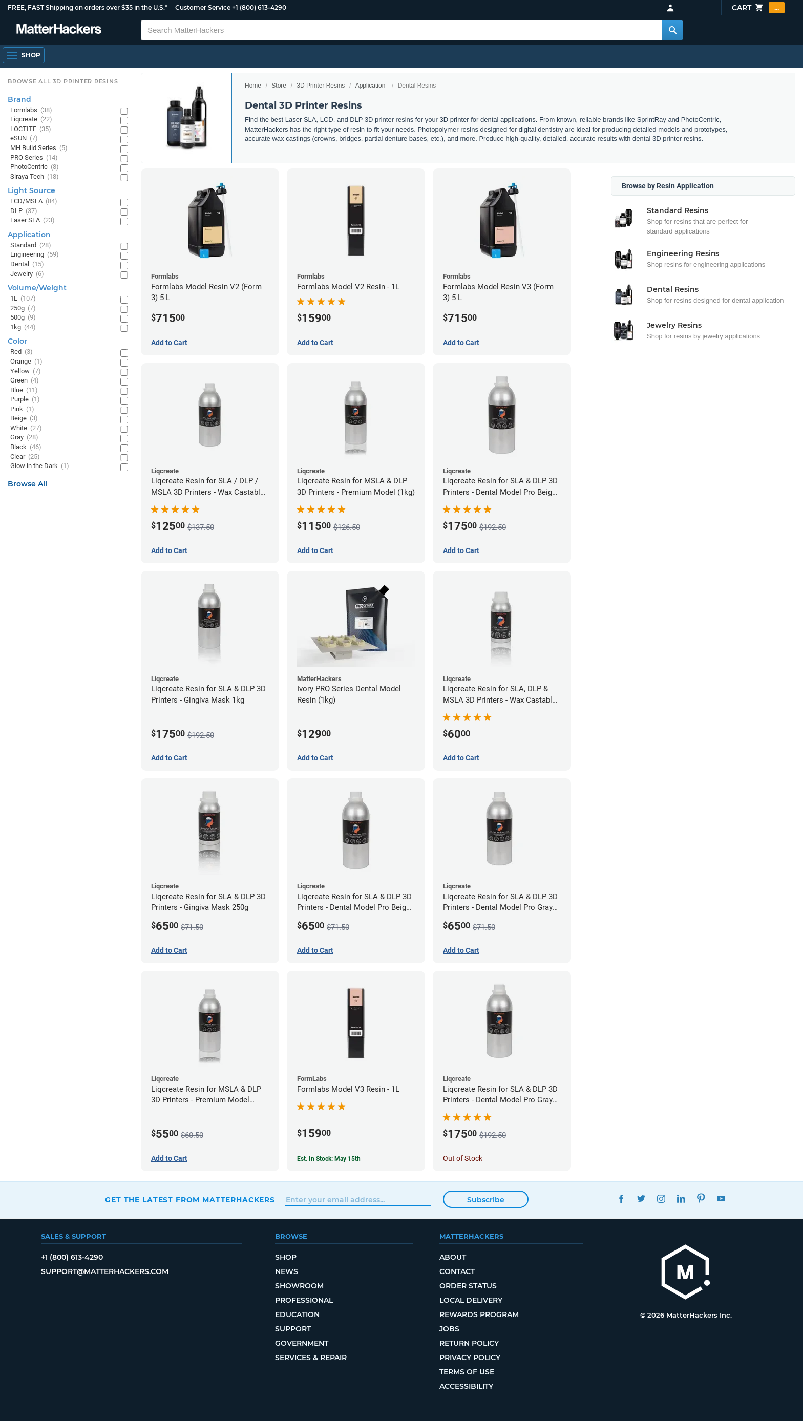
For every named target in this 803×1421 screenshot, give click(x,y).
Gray (24, 437)
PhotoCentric (34, 167)
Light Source (31, 190)
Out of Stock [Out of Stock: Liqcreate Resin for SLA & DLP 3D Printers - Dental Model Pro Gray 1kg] (462, 1158)
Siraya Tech (34, 177)
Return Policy (469, 1343)
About (452, 1257)
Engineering (34, 255)
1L (23, 299)
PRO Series (34, 158)
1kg (23, 327)
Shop (286, 1257)
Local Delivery (470, 1300)
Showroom (299, 1285)
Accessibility (466, 1386)
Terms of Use (466, 1371)
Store (278, 85)
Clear (25, 457)
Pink (22, 409)
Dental (27, 264)
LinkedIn (681, 1198)
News (286, 1271)
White (26, 428)
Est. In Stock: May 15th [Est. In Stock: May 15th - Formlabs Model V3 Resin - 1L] (329, 1158)
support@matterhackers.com (104, 1271)
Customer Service (202, 7)
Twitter (641, 1198)
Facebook (621, 1198)
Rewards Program (479, 1314)
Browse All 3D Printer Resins (63, 81)
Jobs (449, 1328)
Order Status (468, 1285)
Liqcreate (31, 119)
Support (293, 1328)
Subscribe (485, 1199)
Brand (19, 99)
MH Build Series (39, 148)
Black (25, 447)
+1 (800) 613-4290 (259, 7)
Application (370, 85)
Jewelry (27, 274)
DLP (23, 211)
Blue (24, 390)
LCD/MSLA (33, 201)
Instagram (661, 1198)
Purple (25, 400)
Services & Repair (311, 1357)
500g (23, 318)
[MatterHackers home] (686, 1273)
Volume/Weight (37, 287)
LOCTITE (30, 129)
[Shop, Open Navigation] (24, 55)
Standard (30, 245)
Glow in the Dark (39, 466)
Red (21, 352)
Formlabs (31, 110)
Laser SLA (32, 220)
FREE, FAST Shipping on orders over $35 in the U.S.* (87, 7)
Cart (758, 7)
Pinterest (701, 1198)
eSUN (24, 138)
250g (23, 308)
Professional (304, 1300)
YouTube (721, 1198)
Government (301, 1343)
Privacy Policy (469, 1357)
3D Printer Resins (321, 85)
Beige (24, 418)
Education (297, 1314)
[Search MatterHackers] (672, 30)
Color (17, 341)
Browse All (27, 484)
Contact (457, 1271)
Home (253, 85)
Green (24, 381)
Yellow (25, 371)
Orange (26, 362)
